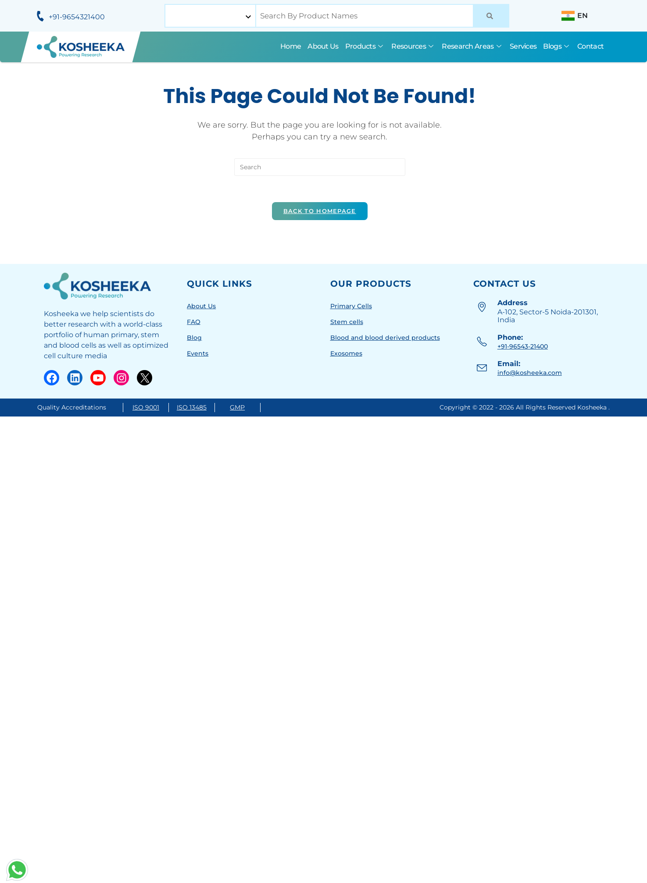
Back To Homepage (319, 210)
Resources (413, 46)
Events (197, 353)
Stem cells (346, 322)
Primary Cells (351, 306)
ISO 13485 (192, 407)
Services (523, 46)
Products (365, 46)
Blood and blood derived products (385, 338)
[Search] (491, 16)
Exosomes (346, 353)
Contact (590, 46)
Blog (194, 338)
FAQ (193, 322)
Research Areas (472, 46)
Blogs (557, 46)
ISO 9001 (145, 407)
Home (290, 46)
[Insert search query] (319, 167)
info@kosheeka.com (529, 373)
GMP (237, 407)
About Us (322, 46)
